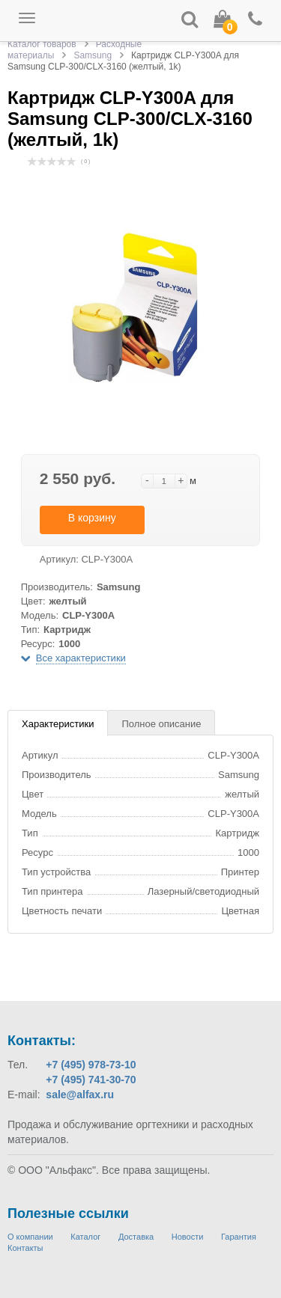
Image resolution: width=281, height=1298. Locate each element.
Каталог (85, 1236)
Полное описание (161, 723)
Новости (188, 1236)
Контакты (25, 1247)
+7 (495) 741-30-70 (91, 1080)
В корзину (92, 518)
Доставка (136, 1236)
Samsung (92, 55)
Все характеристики (81, 658)
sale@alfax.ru (80, 1094)
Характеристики (58, 723)
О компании (30, 1236)
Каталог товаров (41, 44)
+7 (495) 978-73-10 (91, 1065)
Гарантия (238, 1236)
